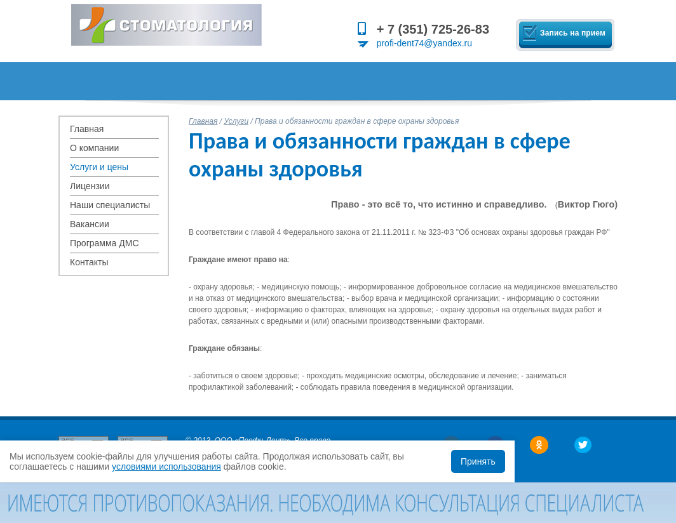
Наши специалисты (110, 205)
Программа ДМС (104, 243)
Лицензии (89, 186)
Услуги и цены (99, 167)
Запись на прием (572, 33)
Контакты (89, 262)
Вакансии (89, 224)
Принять (478, 461)
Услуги (236, 121)
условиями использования (166, 466)
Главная (87, 129)
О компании (94, 148)
